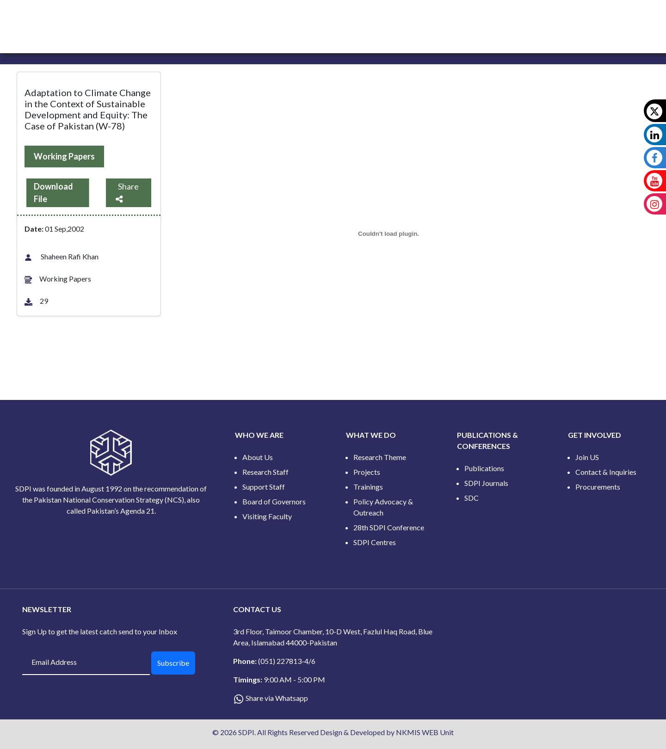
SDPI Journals (486, 483)
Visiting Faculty (267, 516)
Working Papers (64, 156)
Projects (366, 471)
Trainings (368, 486)
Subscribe (173, 662)
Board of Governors (274, 501)
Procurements (597, 486)
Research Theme (379, 457)
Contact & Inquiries (605, 471)
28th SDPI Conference (388, 527)
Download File (53, 192)
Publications (484, 468)
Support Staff (263, 486)
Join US (587, 457)
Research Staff (265, 471)
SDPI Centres (374, 542)
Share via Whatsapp (277, 698)
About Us (257, 457)
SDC (471, 497)
